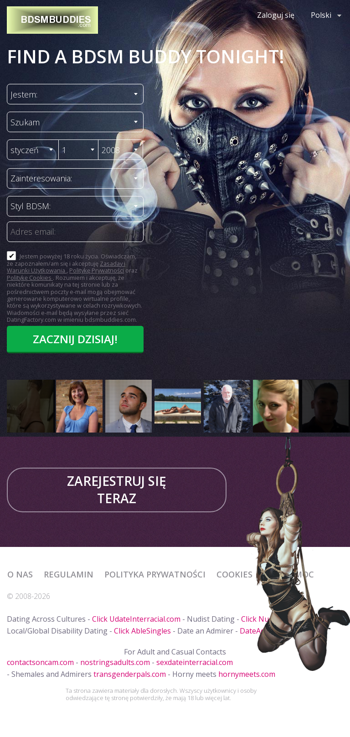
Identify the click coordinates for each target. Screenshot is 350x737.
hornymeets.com (246, 674)
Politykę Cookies (30, 277)
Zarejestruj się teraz (116, 489)
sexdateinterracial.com (194, 662)
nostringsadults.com (115, 662)
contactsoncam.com (40, 662)
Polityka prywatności (155, 574)
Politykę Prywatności (96, 270)
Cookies (234, 574)
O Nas (20, 574)
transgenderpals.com (129, 674)
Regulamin (68, 574)
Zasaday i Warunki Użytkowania (66, 266)
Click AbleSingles (142, 631)
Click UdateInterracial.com (136, 619)
